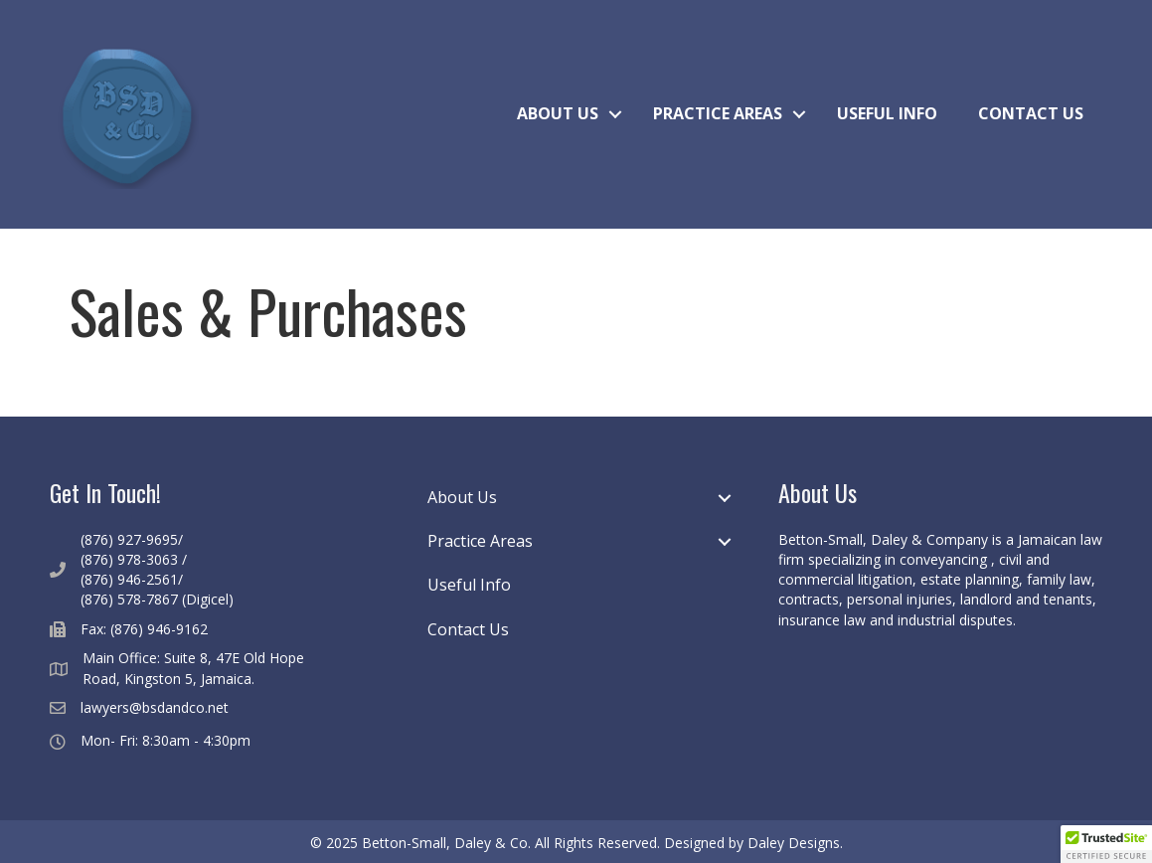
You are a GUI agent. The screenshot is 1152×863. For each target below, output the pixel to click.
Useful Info (887, 113)
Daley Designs (793, 842)
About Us (557, 113)
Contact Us (1030, 113)
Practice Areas (717, 113)
